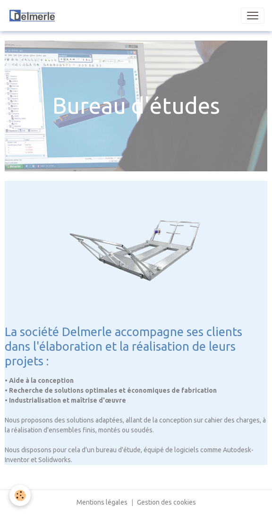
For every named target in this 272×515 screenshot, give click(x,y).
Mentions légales (102, 502)
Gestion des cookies (166, 502)
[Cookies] (20, 495)
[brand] (53, 16)
